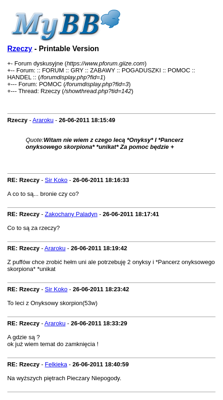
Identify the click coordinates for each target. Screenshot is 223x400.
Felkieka (56, 364)
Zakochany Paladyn (71, 214)
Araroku (43, 120)
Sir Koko (56, 179)
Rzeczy (19, 49)
